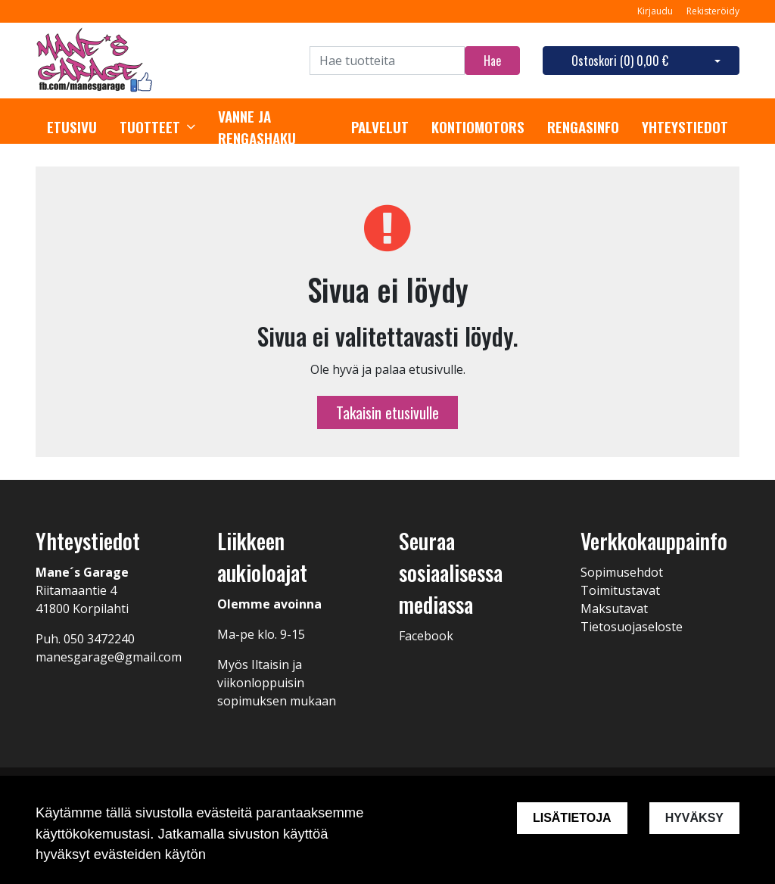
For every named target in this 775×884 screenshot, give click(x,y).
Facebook (426, 635)
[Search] (387, 60)
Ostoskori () (619, 60)
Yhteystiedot (685, 127)
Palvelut (380, 127)
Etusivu (72, 127)
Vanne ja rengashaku (257, 127)
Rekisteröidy (712, 11)
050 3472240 (99, 638)
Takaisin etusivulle (387, 412)
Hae (492, 60)
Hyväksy (694, 817)
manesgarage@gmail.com (109, 657)
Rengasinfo (583, 127)
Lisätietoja (572, 817)
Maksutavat (614, 608)
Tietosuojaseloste (631, 626)
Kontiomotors (477, 127)
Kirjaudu (656, 11)
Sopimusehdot (621, 572)
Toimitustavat (620, 590)
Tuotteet (150, 127)
